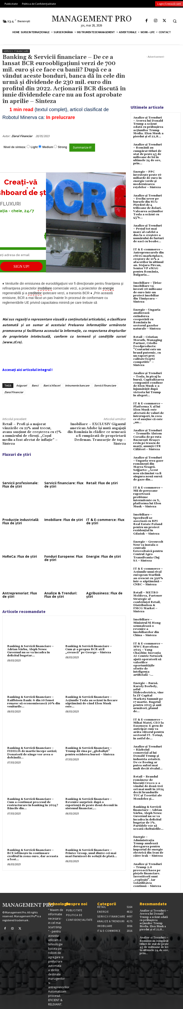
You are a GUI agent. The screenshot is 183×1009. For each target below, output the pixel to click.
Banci (35, 385)
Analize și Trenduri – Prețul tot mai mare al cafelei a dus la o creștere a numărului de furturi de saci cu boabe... (148, 233)
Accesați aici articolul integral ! (27, 369)
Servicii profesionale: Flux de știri (20, 485)
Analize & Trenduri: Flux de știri (60, 595)
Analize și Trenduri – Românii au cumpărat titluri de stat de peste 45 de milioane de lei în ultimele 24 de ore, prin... (147, 154)
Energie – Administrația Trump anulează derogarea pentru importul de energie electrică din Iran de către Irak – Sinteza (148, 846)
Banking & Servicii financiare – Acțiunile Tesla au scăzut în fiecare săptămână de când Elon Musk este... (91, 701)
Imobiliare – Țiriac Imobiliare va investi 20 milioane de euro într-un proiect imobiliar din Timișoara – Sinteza (147, 292)
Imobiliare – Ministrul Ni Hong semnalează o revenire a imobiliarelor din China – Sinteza (147, 627)
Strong (62, 147)
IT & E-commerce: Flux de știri (105, 521)
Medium (47, 147)
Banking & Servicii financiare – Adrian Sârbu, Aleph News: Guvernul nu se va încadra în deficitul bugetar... (30, 651)
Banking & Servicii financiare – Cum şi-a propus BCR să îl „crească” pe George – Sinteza (88, 649)
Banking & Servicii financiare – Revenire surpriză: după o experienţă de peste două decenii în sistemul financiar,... (91, 803)
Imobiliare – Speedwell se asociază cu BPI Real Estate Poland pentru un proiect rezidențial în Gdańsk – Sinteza (147, 524)
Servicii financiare (16, 51)
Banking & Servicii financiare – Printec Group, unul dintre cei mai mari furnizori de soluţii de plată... (91, 853)
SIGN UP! (22, 266)
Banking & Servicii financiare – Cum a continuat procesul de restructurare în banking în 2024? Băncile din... (32, 803)
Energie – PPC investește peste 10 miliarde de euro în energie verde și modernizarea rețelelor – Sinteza (147, 179)
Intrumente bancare (77, 385)
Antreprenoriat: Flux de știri (19, 595)
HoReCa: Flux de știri (19, 556)
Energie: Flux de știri (103, 556)
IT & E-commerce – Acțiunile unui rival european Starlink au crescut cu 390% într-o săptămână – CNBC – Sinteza (148, 576)
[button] (175, 21)
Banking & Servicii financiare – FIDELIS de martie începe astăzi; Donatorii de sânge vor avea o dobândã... (32, 752)
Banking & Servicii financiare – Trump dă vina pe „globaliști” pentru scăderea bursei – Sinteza (89, 751)
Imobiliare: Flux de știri (63, 519)
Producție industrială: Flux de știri (20, 521)
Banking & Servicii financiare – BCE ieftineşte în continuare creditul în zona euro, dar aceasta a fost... (32, 854)
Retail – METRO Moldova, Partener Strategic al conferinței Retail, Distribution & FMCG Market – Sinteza (147, 602)
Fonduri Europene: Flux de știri (63, 558)
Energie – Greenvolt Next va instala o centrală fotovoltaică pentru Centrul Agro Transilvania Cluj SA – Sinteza (148, 551)
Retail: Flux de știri (102, 483)
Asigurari (21, 385)
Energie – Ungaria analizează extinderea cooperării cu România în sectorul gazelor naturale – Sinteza (147, 319)
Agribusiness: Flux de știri (104, 595)
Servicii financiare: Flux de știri (63, 485)
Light (34, 147)
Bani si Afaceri (51, 385)
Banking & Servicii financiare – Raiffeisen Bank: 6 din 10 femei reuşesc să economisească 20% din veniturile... (33, 701)
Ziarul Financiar (21, 136)
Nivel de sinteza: (15, 147)
